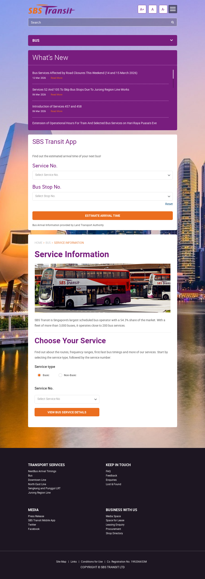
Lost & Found (113, 484)
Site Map (61, 561)
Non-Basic (70, 375)
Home (38, 243)
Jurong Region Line (39, 492)
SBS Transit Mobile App (41, 520)
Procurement (113, 529)
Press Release (36, 516)
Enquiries (111, 479)
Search (172, 22)
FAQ (108, 471)
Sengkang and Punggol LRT (44, 488)
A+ (142, 9)
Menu (173, 9)
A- (163, 9)
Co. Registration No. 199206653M (127, 561)
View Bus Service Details (67, 412)
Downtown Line (37, 479)
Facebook (34, 529)
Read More (56, 77)
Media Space (113, 516)
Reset (169, 204)
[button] (102, 175)
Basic (46, 375)
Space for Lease (115, 520)
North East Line (37, 484)
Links (74, 561)
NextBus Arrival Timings (42, 471)
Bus (48, 243)
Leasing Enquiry (115, 524)
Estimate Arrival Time (102, 215)
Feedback (111, 475)
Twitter (32, 524)
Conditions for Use (92, 561)
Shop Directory (114, 533)
